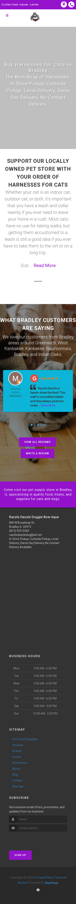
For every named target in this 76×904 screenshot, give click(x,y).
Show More (48, 405)
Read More (45, 265)
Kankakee (34, 348)
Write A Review (37, 453)
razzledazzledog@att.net (25, 534)
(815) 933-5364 (19, 530)
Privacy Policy (44, 877)
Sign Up (20, 855)
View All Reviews (37, 441)
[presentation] (30, 839)
